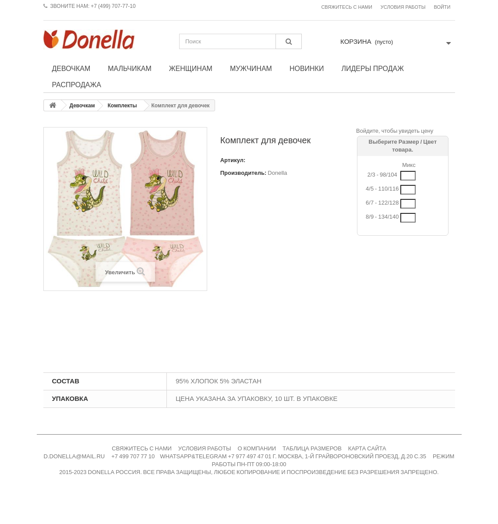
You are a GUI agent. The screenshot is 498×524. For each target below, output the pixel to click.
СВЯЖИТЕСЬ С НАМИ (142, 448)
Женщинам (190, 68)
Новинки (307, 68)
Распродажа (76, 84)
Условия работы (403, 7)
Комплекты (122, 105)
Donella (277, 173)
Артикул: (233, 160)
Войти (442, 7)
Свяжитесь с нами (346, 7)
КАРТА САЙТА (367, 448)
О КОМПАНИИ (257, 448)
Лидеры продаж (372, 68)
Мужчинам (251, 68)
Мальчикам (130, 68)
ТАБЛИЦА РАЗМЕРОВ (312, 448)
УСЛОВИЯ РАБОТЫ (204, 448)
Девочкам (71, 68)
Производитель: (243, 173)
